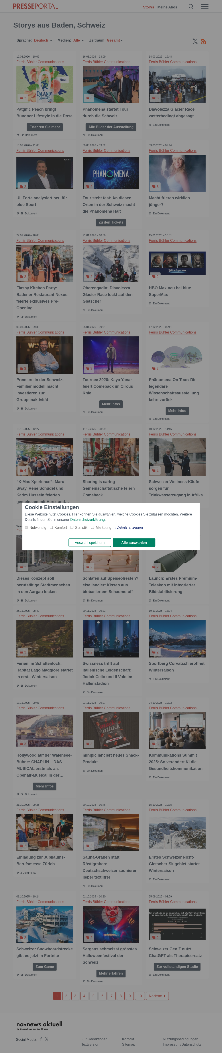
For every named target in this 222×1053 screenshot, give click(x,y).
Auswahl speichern (89, 543)
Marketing (103, 527)
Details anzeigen (130, 527)
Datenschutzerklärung (87, 519)
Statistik (81, 527)
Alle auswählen (134, 543)
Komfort (61, 527)
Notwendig (37, 527)
